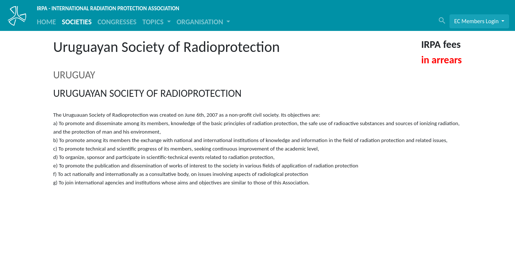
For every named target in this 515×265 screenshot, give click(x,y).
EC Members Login (477, 21)
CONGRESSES (117, 21)
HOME (46, 21)
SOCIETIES (77, 21)
